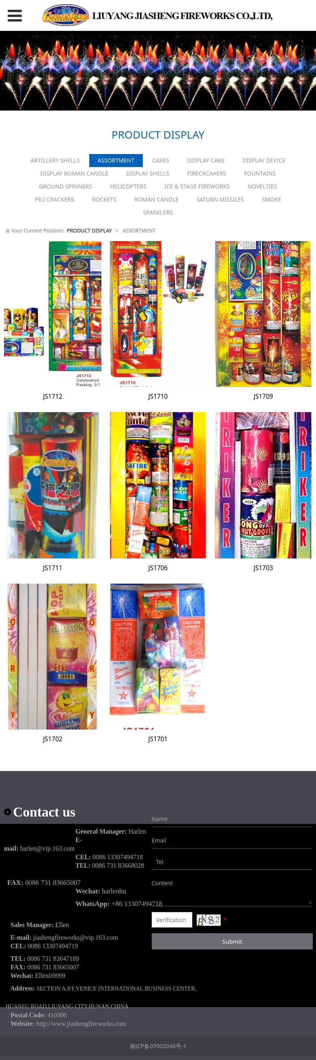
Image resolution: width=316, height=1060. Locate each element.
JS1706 (158, 568)
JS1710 (158, 396)
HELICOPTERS (128, 186)
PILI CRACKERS (54, 199)
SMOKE (271, 199)
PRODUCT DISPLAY (89, 230)
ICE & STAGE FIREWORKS (197, 186)
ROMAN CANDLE (156, 199)
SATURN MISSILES (220, 199)
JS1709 (263, 396)
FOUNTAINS (260, 173)
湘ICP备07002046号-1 (158, 1046)
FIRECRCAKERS (206, 173)
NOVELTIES (262, 186)
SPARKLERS (158, 212)
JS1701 (158, 739)
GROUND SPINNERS (65, 186)
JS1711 (52, 568)
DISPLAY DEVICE (264, 160)
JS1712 (52, 396)
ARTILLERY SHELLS (55, 160)
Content (157, 883)
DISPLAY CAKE (205, 160)
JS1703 (263, 568)
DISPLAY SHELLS (147, 173)
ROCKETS (104, 199)
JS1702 (52, 739)
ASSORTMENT (116, 160)
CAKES (160, 160)
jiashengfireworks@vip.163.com (75, 937)
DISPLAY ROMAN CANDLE (74, 173)
